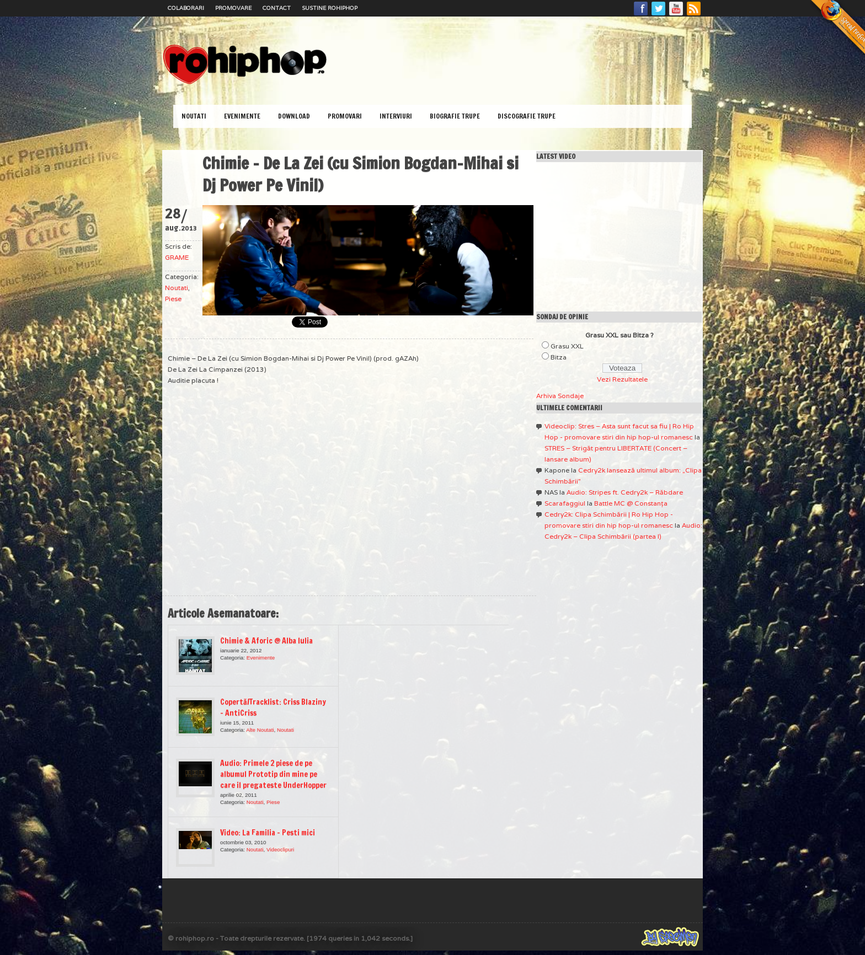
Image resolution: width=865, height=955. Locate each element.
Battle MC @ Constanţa (631, 503)
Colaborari (186, 8)
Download (294, 116)
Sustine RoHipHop (329, 8)
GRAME (177, 257)
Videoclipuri (280, 849)
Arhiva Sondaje (560, 395)
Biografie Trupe (455, 116)
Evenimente (242, 116)
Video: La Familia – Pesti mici (267, 832)
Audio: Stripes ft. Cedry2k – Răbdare (625, 492)
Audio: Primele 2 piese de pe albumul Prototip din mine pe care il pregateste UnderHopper (273, 774)
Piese (173, 298)
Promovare (233, 8)
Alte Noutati (260, 730)
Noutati (193, 116)
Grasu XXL (567, 346)
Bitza (559, 357)
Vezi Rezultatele (622, 379)
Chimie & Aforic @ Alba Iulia (266, 640)
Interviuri (396, 116)
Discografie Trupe (527, 116)
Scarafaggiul (564, 503)
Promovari (345, 116)
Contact (277, 8)
